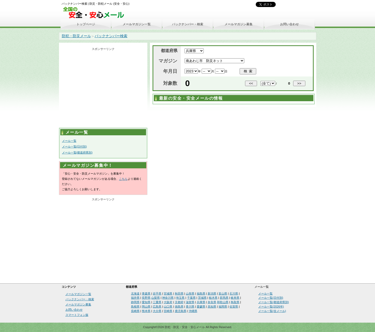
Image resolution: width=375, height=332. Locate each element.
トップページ (85, 24)
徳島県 (179, 306)
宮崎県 (168, 310)
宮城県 (168, 293)
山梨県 (155, 297)
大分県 (157, 310)
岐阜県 (235, 297)
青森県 (146, 293)
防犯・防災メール (76, 36)
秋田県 (179, 293)
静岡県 (135, 302)
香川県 (190, 306)
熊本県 (146, 310)
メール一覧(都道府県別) (77, 152)
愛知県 (146, 302)
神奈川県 (168, 297)
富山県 (223, 293)
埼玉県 (180, 297)
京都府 (179, 302)
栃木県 (213, 297)
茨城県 (202, 297)
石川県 (233, 293)
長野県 (146, 297)
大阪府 (168, 302)
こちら (123, 178)
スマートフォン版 (76, 314)
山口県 (168, 306)
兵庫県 (201, 302)
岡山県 (146, 306)
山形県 (190, 293)
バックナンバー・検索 (187, 24)
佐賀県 (233, 306)
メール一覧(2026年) (271, 306)
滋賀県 (190, 302)
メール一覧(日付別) (74, 146)
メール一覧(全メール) (272, 310)
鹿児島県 (180, 310)
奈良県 (212, 302)
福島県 (201, 293)
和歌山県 (222, 302)
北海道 (135, 293)
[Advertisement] (103, 88)
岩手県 (157, 293)
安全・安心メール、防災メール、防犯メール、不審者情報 (95, 13)
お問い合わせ (289, 24)
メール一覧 (69, 140)
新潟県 (212, 293)
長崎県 (135, 310)
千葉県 (191, 297)
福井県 (135, 297)
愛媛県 (201, 306)
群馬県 (224, 297)
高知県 (212, 306)
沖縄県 (193, 310)
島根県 (135, 306)
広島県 (157, 306)
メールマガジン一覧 (137, 24)
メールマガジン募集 (239, 24)
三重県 (157, 302)
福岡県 (223, 306)
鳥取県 (235, 302)
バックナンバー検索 (111, 36)
